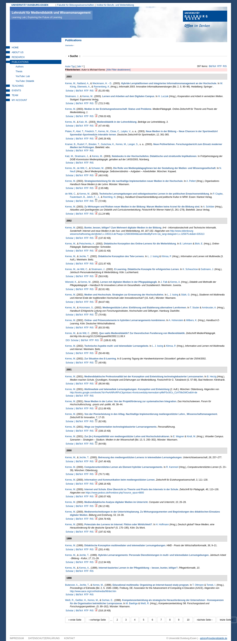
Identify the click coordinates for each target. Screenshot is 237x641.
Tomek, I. (211, 585)
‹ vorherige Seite (97, 619)
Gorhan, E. (107, 600)
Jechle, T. (84, 256)
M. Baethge (132, 603)
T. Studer (194, 307)
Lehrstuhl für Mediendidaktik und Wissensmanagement (51, 15)
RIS (225, 66)
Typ (73, 66)
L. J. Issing (153, 256)
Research (18, 57)
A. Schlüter (208, 206)
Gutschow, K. (107, 144)
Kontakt (69, 638)
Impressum (17, 638)
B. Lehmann (186, 243)
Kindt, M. (191, 436)
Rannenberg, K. (102, 86)
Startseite (69, 45)
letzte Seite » (226, 619)
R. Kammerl (172, 467)
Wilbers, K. (191, 320)
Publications (20, 62)
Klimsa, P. (167, 256)
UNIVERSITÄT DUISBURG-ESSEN (29, 5)
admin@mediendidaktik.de (213, 638)
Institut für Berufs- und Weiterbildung (115, 5)
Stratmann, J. (72, 96)
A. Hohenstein (176, 320)
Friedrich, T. (91, 131)
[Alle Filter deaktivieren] (118, 69)
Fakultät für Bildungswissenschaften (75, 5)
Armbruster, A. (209, 307)
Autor (68, 66)
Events (16, 90)
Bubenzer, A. (71, 585)
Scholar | (70, 90)
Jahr (79, 66)
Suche (75, 56)
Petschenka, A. (87, 243)
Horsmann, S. (86, 307)
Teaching (18, 86)
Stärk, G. (185, 294)
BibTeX (212, 66)
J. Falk (164, 282)
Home (15, 47)
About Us (17, 52)
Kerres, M (70, 109)
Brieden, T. (94, 144)
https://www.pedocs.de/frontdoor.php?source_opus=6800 (115, 492)
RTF (219, 66)
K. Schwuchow (190, 269)
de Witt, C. (82, 168)
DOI (68, 340)
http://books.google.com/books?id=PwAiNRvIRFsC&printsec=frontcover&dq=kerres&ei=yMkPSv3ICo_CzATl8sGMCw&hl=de (133, 392)
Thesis (19, 71)
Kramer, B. (70, 144)
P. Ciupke (217, 193)
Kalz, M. (83, 122)
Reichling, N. (109, 197)
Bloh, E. (199, 243)
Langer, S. (133, 144)
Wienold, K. (71, 282)
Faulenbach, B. (78, 197)
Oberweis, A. (83, 86)
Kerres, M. (70, 83)
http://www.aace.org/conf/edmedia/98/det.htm (93, 591)
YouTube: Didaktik (25, 81)
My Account (19, 100)
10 (188, 619)
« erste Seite (74, 619)
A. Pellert (191, 181)
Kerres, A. (175, 282)
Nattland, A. (83, 83)
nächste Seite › (204, 619)
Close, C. (115, 131)
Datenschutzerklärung (44, 638)
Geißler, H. (80, 600)
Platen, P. (70, 131)
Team (15, 95)
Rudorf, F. (82, 144)
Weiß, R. (69, 600)
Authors (19, 66)
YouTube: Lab (23, 76)
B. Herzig (211, 376)
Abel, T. (80, 131)
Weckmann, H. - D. (102, 83)
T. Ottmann (198, 585)
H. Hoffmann (162, 524)
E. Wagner (178, 436)
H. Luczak (163, 96)
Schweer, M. (97, 168)
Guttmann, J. (207, 269)
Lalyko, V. (126, 131)
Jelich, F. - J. (93, 197)
